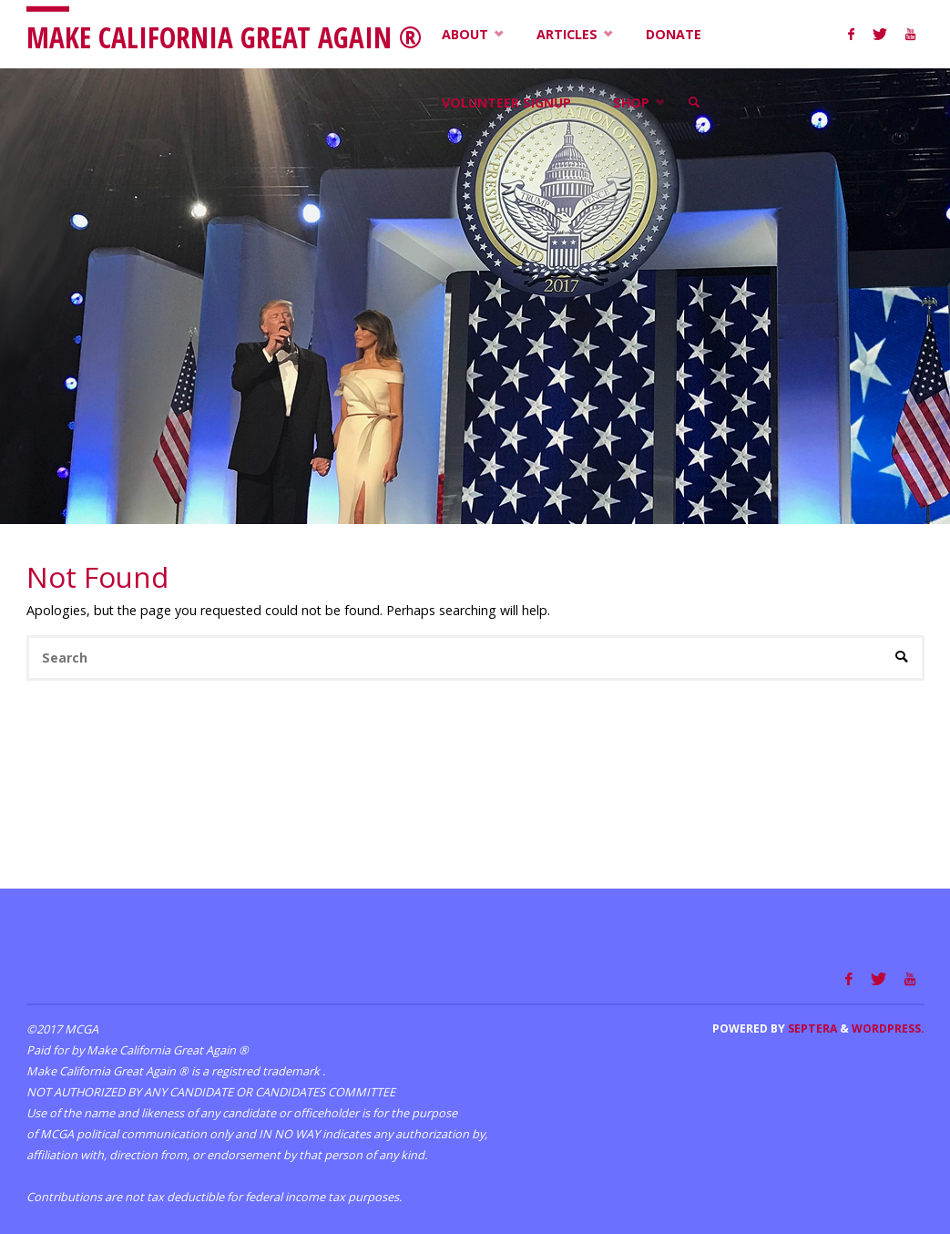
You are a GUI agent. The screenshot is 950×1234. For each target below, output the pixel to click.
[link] (694, 102)
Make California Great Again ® (224, 36)
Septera (811, 1028)
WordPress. (888, 1028)
